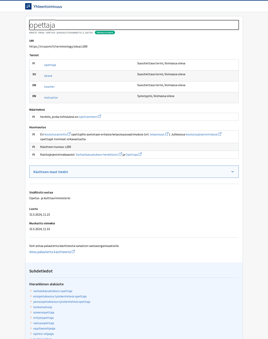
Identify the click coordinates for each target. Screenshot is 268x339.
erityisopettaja (186, 89)
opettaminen (90, 135)
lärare (48, 94)
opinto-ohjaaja (186, 106)
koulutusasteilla (58, 152)
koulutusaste (185, 152)
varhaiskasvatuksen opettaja (195, 63)
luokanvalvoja (185, 79)
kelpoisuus (49, 157)
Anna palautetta (39, 327)
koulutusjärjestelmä (189, 163)
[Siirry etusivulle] (56, 8)
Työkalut (54, 20)
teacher (49, 105)
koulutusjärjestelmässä (94, 157)
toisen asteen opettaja (191, 116)
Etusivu (31, 20)
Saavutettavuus (102, 327)
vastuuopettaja (186, 95)
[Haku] (145, 8)
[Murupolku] (134, 29)
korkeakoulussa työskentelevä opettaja (203, 122)
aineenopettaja (186, 84)
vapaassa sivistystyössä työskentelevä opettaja (202, 129)
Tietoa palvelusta (82, 20)
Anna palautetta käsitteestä (65, 269)
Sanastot (31, 30)
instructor (51, 115)
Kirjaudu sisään (227, 8)
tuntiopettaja (185, 111)
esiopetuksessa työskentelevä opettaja (202, 68)
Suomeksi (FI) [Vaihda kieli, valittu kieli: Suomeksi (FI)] (167, 8)
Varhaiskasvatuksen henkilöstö (99, 172)
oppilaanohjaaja (187, 100)
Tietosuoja (71, 327)
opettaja (50, 83)
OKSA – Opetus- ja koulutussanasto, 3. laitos (72, 30)
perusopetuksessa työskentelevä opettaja (204, 73)
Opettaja (133, 172)
